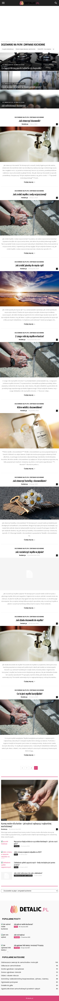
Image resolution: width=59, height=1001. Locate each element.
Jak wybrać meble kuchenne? (23, 924)
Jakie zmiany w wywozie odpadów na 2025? (28, 852)
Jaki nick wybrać (19, 935)
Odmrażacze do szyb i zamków (23, 875)
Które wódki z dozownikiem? (29, 407)
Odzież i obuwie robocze (10, 975)
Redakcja (25, 124)
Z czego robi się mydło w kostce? (29, 336)
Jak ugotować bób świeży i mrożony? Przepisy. (29, 945)
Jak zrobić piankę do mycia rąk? (29, 265)
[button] (56, 3)
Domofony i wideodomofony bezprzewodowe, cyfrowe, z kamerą (24, 979)
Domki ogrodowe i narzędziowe (12, 969)
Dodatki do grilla (7, 985)
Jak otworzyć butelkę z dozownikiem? (29, 480)
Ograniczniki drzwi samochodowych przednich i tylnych (20, 989)
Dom (16, 854)
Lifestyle (17, 937)
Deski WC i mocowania (44, 49)
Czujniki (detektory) (7, 49)
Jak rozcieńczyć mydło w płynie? (29, 552)
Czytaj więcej (29, 182)
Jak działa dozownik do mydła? (29, 620)
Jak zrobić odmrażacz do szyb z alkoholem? (28, 873)
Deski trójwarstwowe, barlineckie (25, 49)
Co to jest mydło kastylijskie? (29, 693)
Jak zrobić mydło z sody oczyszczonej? (29, 194)
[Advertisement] (29, 22)
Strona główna (5, 41)
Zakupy (4, 820)
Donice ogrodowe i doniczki (11, 972)
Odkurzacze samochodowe (11, 966)
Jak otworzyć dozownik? (29, 120)
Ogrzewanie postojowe (9, 982)
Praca (16, 867)
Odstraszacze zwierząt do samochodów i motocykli (19, 962)
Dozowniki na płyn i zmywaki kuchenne (13, 64)
